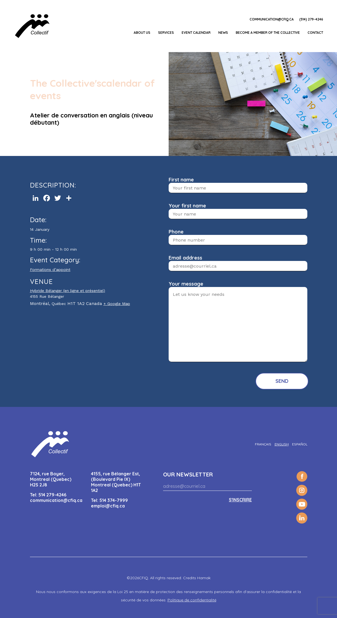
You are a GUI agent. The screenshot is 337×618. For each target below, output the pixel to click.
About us (142, 32)
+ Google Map (116, 303)
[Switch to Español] (299, 444)
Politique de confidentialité (192, 600)
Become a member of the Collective (268, 32)
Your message (186, 284)
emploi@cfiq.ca (108, 506)
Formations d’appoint (50, 269)
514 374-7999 (113, 500)
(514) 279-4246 (311, 19)
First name (181, 179)
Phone (176, 232)
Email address (185, 258)
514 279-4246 (52, 495)
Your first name (187, 205)
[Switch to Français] (263, 444)
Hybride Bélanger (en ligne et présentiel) (67, 290)
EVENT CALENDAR (196, 32)
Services (166, 32)
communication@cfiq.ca (272, 19)
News (223, 32)
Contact (315, 32)
